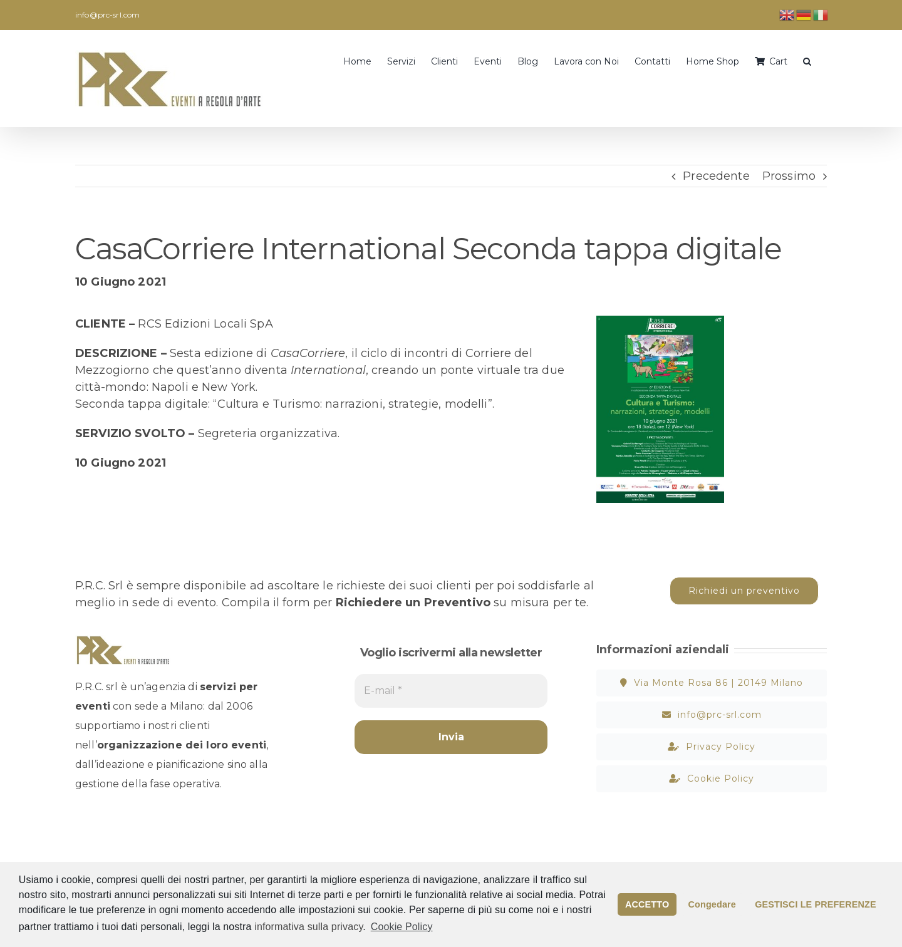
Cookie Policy (402, 926)
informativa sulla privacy (308, 926)
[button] (807, 60)
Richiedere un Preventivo (413, 602)
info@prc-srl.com (107, 14)
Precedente (716, 176)
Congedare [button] (712, 904)
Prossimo (789, 176)
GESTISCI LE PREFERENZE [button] (815, 904)
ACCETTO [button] (647, 904)
